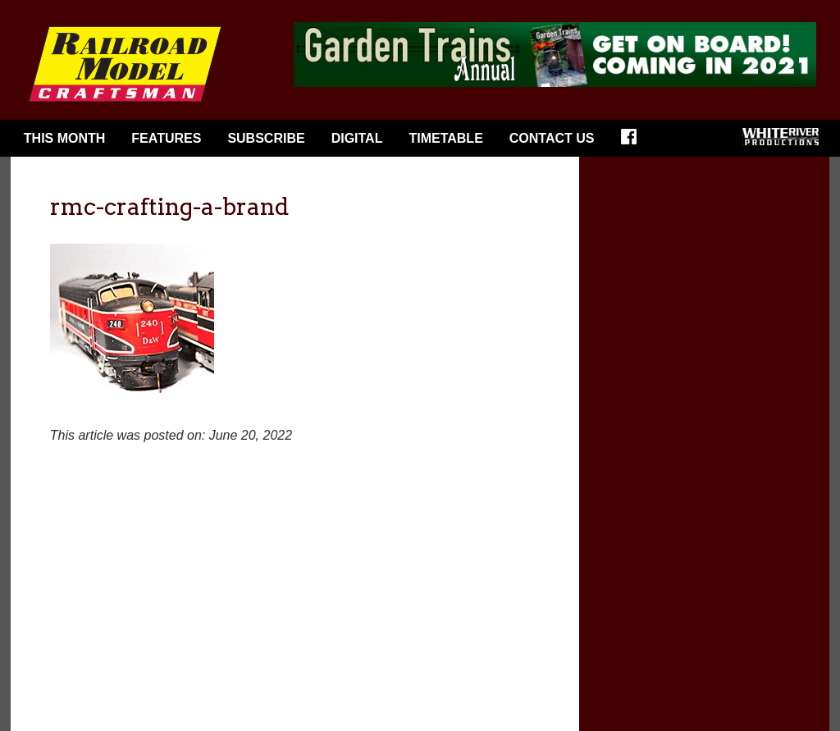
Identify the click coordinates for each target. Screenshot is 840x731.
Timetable (445, 138)
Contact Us (552, 138)
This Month (65, 138)
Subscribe (265, 138)
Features (166, 138)
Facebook (634, 142)
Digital (357, 138)
